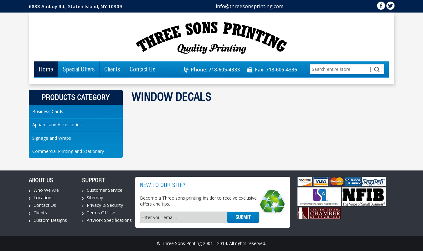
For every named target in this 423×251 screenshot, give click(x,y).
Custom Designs (50, 220)
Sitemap (95, 198)
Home (46, 69)
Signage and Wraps (51, 138)
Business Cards (47, 111)
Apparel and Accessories (57, 125)
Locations (44, 198)
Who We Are (46, 190)
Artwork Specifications (109, 220)
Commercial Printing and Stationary (68, 151)
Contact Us (142, 69)
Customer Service (104, 190)
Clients (112, 69)
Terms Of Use (101, 213)
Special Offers (79, 69)
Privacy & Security (105, 205)
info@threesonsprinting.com (249, 6)
